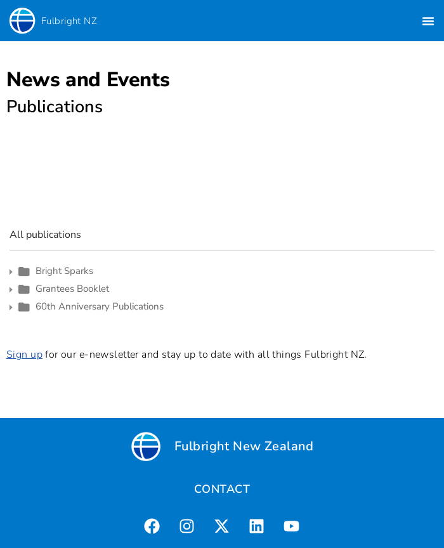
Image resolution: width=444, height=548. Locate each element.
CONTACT (222, 489)
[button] (428, 20)
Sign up (24, 355)
